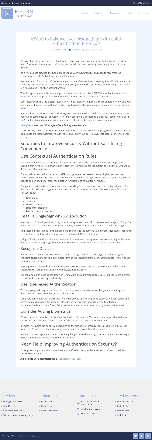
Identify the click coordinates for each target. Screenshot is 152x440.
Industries (116, 13)
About (85, 12)
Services (99, 13)
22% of (113, 81)
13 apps (124, 222)
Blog (130, 12)
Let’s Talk (143, 12)
